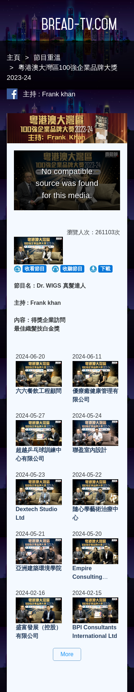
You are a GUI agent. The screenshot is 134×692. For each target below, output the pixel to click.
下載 (105, 268)
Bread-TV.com (67, 24)
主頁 (13, 57)
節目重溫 (47, 57)
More (66, 654)
